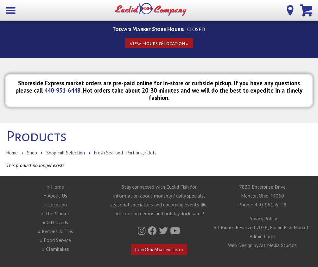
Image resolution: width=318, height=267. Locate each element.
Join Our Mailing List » (159, 249)
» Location (55, 204)
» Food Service (55, 240)
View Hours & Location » (159, 43)
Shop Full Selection (65, 153)
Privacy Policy (262, 218)
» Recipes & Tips (55, 231)
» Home (55, 187)
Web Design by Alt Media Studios (262, 245)
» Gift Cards (55, 222)
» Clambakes (55, 249)
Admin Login (262, 236)
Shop (32, 153)
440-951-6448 (62, 90)
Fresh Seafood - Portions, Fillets (125, 153)
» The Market (55, 213)
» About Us (55, 195)
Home (12, 153)
